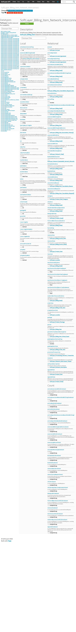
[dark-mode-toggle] (58, 1)
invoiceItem (51, 235)
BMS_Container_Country (5, 31)
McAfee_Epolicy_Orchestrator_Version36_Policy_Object (12, 51)
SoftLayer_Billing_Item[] (56, 70)
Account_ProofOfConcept (6, 114)
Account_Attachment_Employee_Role (8, 81)
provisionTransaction (54, 352)
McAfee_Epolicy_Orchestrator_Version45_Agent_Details (12, 54)
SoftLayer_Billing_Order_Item (57, 307)
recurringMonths (25, 236)
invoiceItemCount (53, 508)
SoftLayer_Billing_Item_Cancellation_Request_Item (61, 90)
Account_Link (3, 101)
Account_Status (4, 131)
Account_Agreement (5, 77)
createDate (23, 87)
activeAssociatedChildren (55, 64)
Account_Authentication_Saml (6, 90)
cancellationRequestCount (55, 474)
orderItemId (23, 202)
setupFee (22, 249)
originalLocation (53, 310)
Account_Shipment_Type (6, 129)
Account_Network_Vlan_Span (6, 107)
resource (50, 358)
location (50, 254)
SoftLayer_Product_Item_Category (59, 199)
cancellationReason (53, 183)
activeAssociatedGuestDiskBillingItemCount (61, 397)
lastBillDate (24, 160)
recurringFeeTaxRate (26, 229)
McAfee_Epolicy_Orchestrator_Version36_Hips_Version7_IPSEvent (14, 50)
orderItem (50, 303)
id (20, 141)
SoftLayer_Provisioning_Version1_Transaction (62, 355)
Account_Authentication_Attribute (7, 85)
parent (49, 324)
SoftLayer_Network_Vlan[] (57, 154)
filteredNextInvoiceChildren (56, 220)
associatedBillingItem (54, 117)
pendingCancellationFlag (55, 339)
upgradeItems (51, 377)
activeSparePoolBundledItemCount (57, 421)
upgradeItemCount (53, 527)
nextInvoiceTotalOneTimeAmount (57, 268)
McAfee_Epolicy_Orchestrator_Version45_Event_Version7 (12, 59)
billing (20, 12)
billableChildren (53, 164)
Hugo (9, 541)
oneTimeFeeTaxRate (25, 194)
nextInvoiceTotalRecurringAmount (57, 280)
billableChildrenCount (54, 455)
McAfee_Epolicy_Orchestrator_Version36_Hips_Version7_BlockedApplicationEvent (17, 48)
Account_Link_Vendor (5, 103)
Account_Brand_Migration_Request (8, 91)
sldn (16, 12)
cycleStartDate (24, 102)
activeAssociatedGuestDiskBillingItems (59, 73)
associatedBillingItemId (27, 53)
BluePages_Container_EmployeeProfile (8, 32)
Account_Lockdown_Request (6, 104)
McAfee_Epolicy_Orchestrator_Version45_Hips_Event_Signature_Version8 (15, 62)
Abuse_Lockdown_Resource (6, 69)
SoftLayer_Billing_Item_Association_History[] (61, 132)
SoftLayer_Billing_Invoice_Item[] (58, 244)
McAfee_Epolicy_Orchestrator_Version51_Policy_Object (11, 67)
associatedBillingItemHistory (56, 128)
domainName (23, 113)
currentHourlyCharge (26, 94)
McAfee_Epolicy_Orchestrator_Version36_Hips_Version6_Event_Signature (15, 45)
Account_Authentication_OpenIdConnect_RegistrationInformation (13, 89)
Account (2, 71)
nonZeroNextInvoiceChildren (56, 296)
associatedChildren (53, 135)
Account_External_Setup (5, 97)
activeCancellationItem (55, 85)
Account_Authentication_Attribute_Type (8, 86)
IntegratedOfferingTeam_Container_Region (9, 35)
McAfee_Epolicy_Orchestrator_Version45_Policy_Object (12, 63)
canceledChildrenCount (54, 468)
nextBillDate (24, 171)
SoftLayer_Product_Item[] (56, 218)
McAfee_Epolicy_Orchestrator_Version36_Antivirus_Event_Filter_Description (16, 43)
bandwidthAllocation (54, 156)
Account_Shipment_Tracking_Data (7, 128)
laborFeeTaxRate (25, 153)
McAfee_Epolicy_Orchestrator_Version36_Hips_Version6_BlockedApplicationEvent (17, 44)
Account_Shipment (4, 122)
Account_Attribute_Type (5, 84)
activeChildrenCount (54, 409)
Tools (53, 1)
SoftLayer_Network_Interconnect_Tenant (60, 361)
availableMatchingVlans (55, 151)
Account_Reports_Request (6, 121)
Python (38, 1)
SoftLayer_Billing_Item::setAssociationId (31, 58)
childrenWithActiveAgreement (56, 207)
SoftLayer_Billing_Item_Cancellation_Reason (61, 186)
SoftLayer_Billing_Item (27, 35)
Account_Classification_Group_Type (8, 93)
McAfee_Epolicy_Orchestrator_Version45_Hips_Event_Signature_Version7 (15, 61)
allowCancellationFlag (27, 47)
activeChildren (52, 93)
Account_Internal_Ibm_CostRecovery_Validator (10, 99)
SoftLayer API (5, 2)
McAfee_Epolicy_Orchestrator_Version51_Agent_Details (11, 66)
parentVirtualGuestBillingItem (57, 332)
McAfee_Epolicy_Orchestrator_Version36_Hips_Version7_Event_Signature (15, 49)
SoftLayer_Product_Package (57, 322)
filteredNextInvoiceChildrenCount (58, 500)
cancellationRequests (54, 188)
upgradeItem (51, 369)
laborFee (22, 147)
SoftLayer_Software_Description (58, 367)
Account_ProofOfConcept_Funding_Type (9, 120)
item (49, 247)
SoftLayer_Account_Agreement (58, 56)
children (50, 202)
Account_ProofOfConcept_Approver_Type (9, 117)
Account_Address (4, 73)
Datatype (27, 23)
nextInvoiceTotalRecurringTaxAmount (58, 287)
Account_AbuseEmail (5, 72)
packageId (23, 210)
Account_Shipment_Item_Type (7, 125)
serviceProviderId (25, 243)
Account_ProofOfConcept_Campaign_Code (9, 119)
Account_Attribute (4, 83)
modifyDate (23, 166)
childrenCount (52, 481)
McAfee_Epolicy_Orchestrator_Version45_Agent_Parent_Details (13, 55)
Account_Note (3, 108)
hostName (22, 119)
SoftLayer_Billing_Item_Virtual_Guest (59, 336)
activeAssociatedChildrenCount (57, 389)
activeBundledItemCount (55, 403)
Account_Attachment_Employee (7, 80)
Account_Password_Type (6, 113)
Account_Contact (4, 95)
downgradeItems (52, 213)
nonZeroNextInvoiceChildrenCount (57, 519)
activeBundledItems (53, 79)
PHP (33, 1)
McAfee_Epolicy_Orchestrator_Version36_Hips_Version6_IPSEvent (14, 47)
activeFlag (51, 99)
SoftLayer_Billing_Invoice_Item (58, 238)
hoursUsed (23, 132)
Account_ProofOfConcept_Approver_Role (9, 116)
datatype (10, 12)
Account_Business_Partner (6, 92)
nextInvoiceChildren (54, 262)
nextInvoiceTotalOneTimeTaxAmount (58, 274)
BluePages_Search (4, 33)
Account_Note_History (5, 109)
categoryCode (24, 79)
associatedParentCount (54, 442)
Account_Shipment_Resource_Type (8, 126)
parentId (22, 216)
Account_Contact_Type (5, 96)
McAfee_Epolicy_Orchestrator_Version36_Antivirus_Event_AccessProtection (16, 42)
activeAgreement (52, 53)
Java (28, 1)
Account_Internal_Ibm (5, 98)
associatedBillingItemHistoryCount (58, 427)
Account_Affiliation (4, 75)
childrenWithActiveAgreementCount (58, 487)
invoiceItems (51, 241)
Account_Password (4, 111)
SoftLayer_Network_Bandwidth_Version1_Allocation (61, 161)
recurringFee (24, 222)
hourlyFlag (51, 228)
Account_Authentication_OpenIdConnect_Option (10, 87)
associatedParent (53, 143)
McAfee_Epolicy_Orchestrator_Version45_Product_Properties (13, 65)
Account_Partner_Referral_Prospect (8, 110)
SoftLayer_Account (55, 50)
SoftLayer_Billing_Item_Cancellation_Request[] (62, 193)
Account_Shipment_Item (5, 123)
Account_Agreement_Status (6, 78)
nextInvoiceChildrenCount (55, 513)
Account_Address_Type (5, 74)
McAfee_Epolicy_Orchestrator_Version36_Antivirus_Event (12, 41)
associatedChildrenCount (55, 434)
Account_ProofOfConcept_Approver (8, 115)
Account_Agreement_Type (6, 79)
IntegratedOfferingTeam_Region (7, 37)
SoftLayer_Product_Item (56, 251)
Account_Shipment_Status (6, 127)
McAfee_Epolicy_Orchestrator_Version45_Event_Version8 (12, 60)
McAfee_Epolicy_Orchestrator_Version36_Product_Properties (13, 53)
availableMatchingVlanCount (56, 449)
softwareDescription (54, 364)
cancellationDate (25, 66)
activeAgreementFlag (54, 58)
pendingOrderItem (53, 346)
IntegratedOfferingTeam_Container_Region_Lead (10, 36)
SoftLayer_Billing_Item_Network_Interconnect (20, 10)
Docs (18, 1)
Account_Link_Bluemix (5, 102)
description (23, 107)
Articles (14, 1)
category (50, 196)
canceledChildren (53, 177)
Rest (43, 1)
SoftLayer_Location (55, 260)
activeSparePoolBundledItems (56, 111)
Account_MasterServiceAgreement (7, 105)
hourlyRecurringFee (26, 125)
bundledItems (51, 171)
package (50, 317)
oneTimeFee (23, 187)
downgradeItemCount (53, 493)
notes (21, 179)
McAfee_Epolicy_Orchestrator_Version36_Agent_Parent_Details (13, 39)
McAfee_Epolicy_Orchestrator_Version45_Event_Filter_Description (14, 57)
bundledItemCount (53, 462)
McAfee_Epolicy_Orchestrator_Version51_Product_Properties (13, 68)
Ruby (48, 1)
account (50, 47)
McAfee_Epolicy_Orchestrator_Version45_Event (10, 56)
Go (23, 1)
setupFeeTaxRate (25, 255)
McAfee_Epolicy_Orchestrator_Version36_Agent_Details (12, 38)
